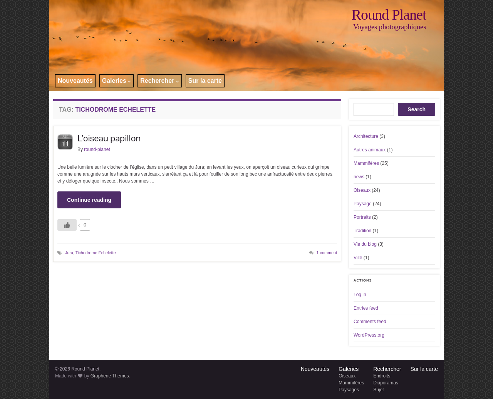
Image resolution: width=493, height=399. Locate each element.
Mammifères (366, 163)
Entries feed (366, 308)
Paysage (363, 203)
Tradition (362, 230)
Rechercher (159, 80)
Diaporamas (385, 383)
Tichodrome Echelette (95, 252)
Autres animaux (370, 150)
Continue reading (89, 200)
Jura (69, 252)
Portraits (362, 217)
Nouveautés (75, 80)
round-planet (97, 149)
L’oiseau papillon (109, 138)
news (359, 176)
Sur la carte (205, 80)
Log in (360, 294)
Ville (358, 257)
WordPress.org (369, 335)
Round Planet (389, 15)
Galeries (116, 80)
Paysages (349, 389)
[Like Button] (67, 225)
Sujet (378, 389)
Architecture (366, 136)
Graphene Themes (110, 376)
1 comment (327, 252)
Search (416, 109)
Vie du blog (365, 244)
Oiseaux (362, 190)
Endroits (381, 376)
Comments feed (370, 321)
